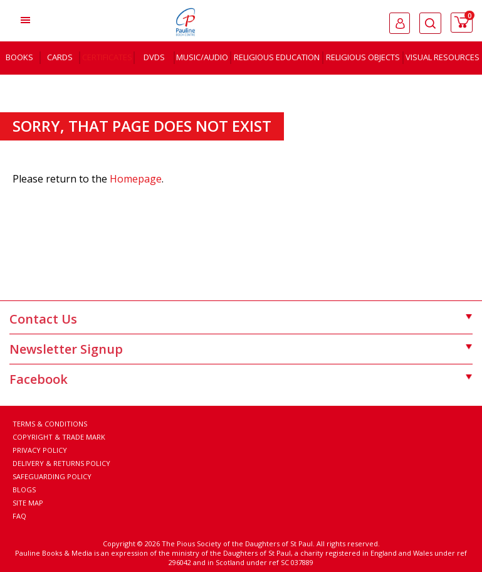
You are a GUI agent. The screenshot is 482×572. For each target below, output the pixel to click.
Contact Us (241, 318)
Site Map (28, 502)
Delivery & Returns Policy (61, 463)
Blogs (24, 489)
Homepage (136, 179)
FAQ (19, 516)
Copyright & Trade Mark (59, 437)
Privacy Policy (40, 450)
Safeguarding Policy (52, 476)
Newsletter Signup (241, 349)
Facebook (241, 379)
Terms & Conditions (50, 423)
